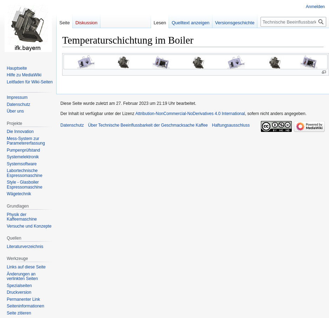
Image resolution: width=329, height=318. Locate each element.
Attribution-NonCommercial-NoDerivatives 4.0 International (190, 113)
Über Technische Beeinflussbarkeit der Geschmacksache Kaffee (148, 125)
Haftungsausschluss (231, 125)
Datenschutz (72, 125)
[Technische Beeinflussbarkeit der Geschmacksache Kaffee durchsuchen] (293, 22)
